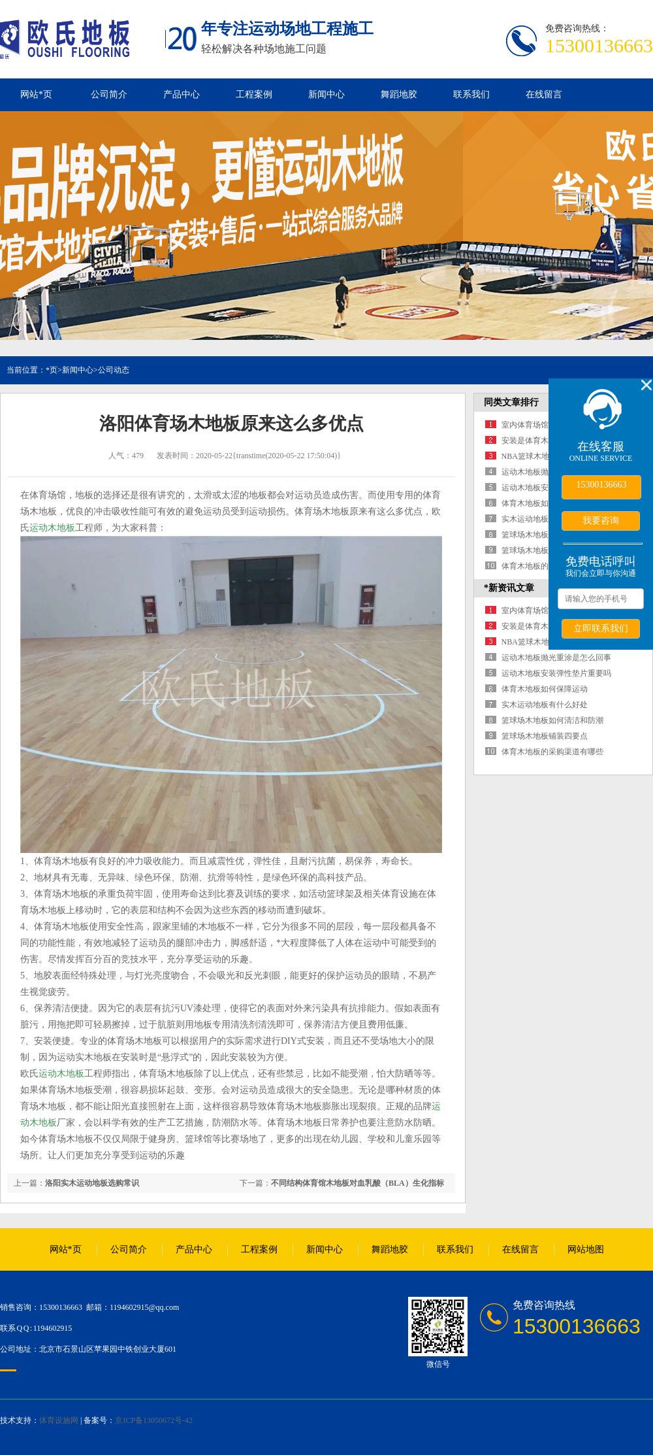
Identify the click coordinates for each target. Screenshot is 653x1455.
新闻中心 (326, 94)
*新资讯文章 (509, 588)
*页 (51, 370)
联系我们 (471, 94)
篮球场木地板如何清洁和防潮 (552, 720)
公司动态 (113, 370)
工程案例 (254, 94)
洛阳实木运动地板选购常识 (92, 1183)
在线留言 (544, 94)
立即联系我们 (600, 628)
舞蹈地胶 (399, 94)
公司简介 (109, 94)
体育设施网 (58, 1420)
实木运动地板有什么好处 (545, 519)
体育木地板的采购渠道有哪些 (552, 751)
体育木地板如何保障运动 (545, 503)
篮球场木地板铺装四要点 (545, 550)
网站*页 (36, 94)
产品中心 (181, 94)
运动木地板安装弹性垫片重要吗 (556, 673)
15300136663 (602, 485)
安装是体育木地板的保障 (545, 440)
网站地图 (585, 1249)
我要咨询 (600, 520)
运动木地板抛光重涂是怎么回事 (556, 657)
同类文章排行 (511, 402)
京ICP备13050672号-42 (154, 1420)
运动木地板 (52, 528)
